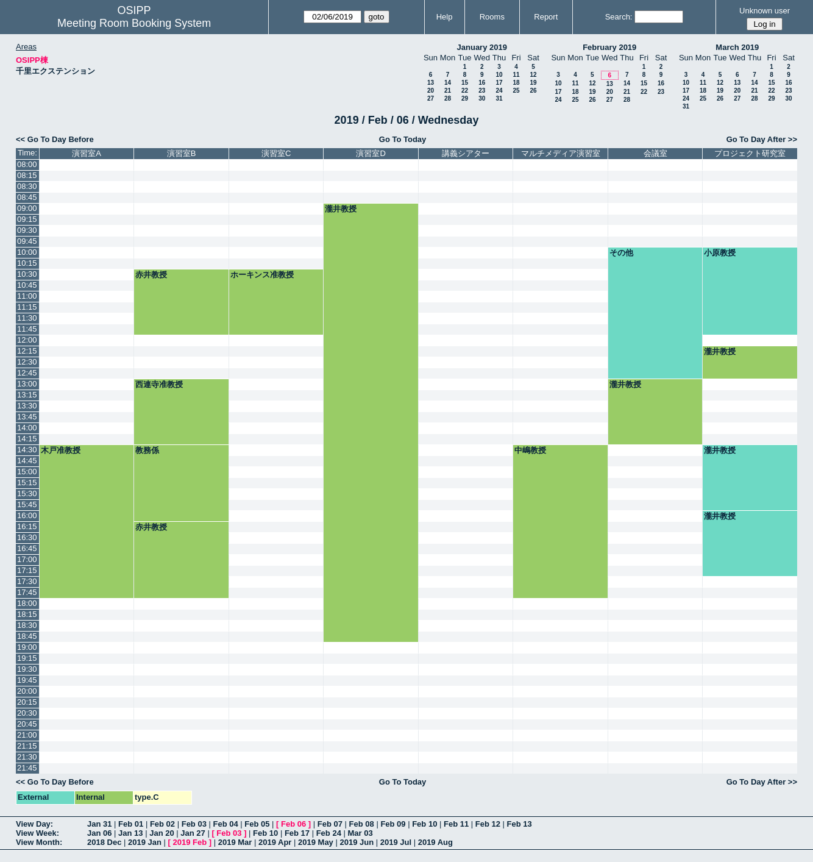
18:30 (27, 625)
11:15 (27, 307)
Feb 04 (225, 823)
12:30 (27, 361)
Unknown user (764, 10)
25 (516, 90)
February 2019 (609, 47)
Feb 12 (487, 823)
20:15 (27, 702)
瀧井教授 (341, 208)
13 (430, 82)
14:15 (27, 438)
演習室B (181, 153)
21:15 (27, 745)
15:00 (27, 471)
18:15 (27, 614)
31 (498, 98)
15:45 (27, 504)
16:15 (27, 526)
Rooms (492, 16)
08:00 (27, 164)
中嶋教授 (530, 450)
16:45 (27, 548)
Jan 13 (130, 833)
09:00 (27, 208)
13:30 (27, 405)
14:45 (27, 460)
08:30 (27, 186)
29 (464, 98)
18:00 (27, 603)
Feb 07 (330, 823)
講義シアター (465, 153)
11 (516, 74)
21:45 (27, 767)
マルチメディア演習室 (560, 153)
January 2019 (482, 47)
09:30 (27, 230)
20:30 (27, 713)
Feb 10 (424, 823)
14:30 (27, 449)
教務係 (147, 450)
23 (481, 90)
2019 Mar (235, 842)
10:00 (27, 252)
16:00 (27, 515)
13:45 (27, 416)
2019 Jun (356, 842)
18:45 (27, 636)
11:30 (27, 317)
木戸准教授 (60, 450)
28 (447, 98)
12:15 (27, 350)
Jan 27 (192, 833)
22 (464, 90)
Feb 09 (392, 823)
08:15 (27, 175)
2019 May (315, 842)
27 (430, 98)
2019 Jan (145, 842)
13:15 (27, 394)
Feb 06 (293, 823)
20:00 (27, 691)
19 (533, 82)
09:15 (27, 219)
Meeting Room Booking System (134, 23)
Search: (619, 16)
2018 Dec (104, 842)
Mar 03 (359, 833)
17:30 (27, 581)
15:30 (27, 493)
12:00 (27, 339)
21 (447, 90)
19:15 (27, 658)
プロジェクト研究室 (750, 153)
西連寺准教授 (159, 384)
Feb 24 (328, 833)
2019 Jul (395, 842)
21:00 (27, 734)
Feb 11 (456, 823)
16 (481, 82)
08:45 (27, 197)
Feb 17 (297, 833)
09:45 (27, 241)
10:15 (27, 263)
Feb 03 (194, 823)
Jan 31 (99, 823)
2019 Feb (190, 842)
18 (516, 82)
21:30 (27, 756)
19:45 (27, 680)
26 (533, 90)
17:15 (27, 570)
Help (444, 16)
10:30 (27, 274)
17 (498, 82)
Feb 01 (130, 823)
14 (447, 82)
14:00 (27, 427)
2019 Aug (435, 842)
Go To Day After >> (761, 139)
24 (498, 90)
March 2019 (737, 47)
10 (498, 74)
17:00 (27, 559)
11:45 (27, 328)
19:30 (27, 669)
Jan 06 (99, 833)
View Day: (34, 823)
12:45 (27, 372)
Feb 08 (361, 823)
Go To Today (403, 139)
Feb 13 (519, 823)
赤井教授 (151, 274)
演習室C (276, 153)
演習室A (86, 153)
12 (533, 74)
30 (481, 98)
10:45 (27, 285)
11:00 (27, 296)
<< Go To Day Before (55, 139)
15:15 (27, 482)
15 (464, 82)
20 (430, 90)
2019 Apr (274, 842)
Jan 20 (161, 833)
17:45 (27, 592)
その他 (621, 252)
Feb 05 (256, 823)
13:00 (27, 383)
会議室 (655, 153)
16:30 (27, 537)
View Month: (39, 842)
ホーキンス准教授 (262, 274)
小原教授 (720, 252)
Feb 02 (162, 823)
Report (546, 16)
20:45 (27, 723)
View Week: (37, 833)
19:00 (27, 647)
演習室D (370, 153)
